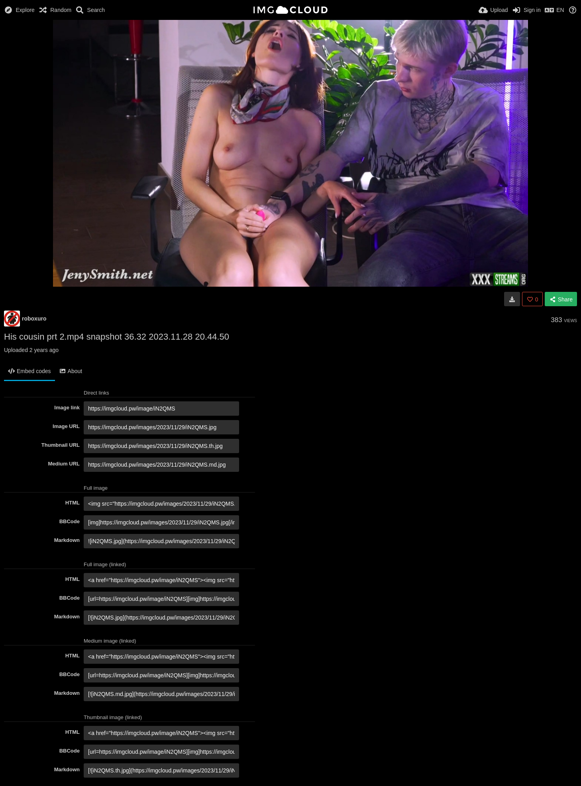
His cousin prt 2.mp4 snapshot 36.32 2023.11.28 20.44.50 (116, 337)
